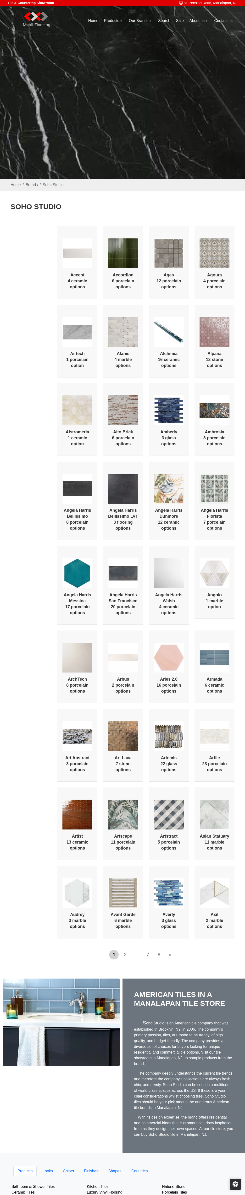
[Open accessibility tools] (235, 1184)
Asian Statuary (214, 842)
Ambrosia (214, 438)
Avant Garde (123, 920)
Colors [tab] (68, 1171)
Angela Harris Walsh (168, 603)
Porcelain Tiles (174, 1192)
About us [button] (197, 21)
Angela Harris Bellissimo (77, 519)
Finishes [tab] (91, 1171)
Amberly (168, 438)
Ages (168, 281)
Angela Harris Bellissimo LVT (123, 519)
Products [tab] (25, 1171)
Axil (214, 920)
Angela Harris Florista (214, 519)
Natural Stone (173, 1186)
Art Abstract (77, 763)
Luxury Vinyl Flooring (104, 1192)
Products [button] (112, 21)
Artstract (169, 842)
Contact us (223, 21)
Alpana (214, 359)
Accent (77, 281)
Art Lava (123, 763)
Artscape (123, 842)
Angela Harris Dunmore (168, 519)
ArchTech (77, 685)
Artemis (169, 763)
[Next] (170, 954)
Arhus (123, 685)
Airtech (77, 359)
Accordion (123, 281)
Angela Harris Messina (77, 603)
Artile (214, 763)
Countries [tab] (139, 1171)
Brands (32, 185)
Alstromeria (77, 438)
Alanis (123, 359)
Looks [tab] (48, 1171)
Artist (77, 842)
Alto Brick (123, 438)
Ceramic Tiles (23, 1192)
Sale (180, 21)
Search (164, 21)
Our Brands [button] (139, 21)
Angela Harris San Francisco (123, 603)
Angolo (214, 600)
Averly (169, 920)
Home (93, 21)
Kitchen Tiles (98, 1186)
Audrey (77, 920)
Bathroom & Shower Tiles (33, 1186)
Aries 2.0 (168, 685)
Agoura (214, 281)
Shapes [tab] (114, 1171)
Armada (214, 685)
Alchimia (169, 359)
